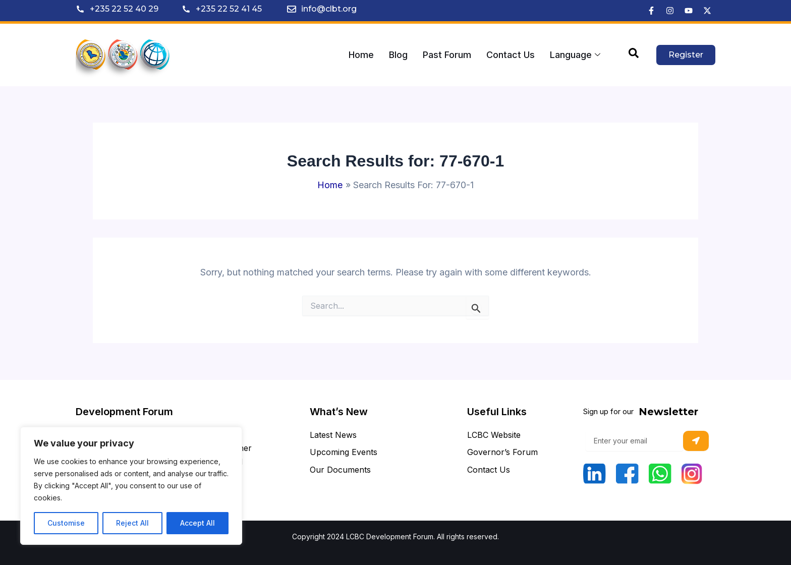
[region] (131, 486)
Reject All (132, 523)
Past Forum (447, 54)
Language (575, 54)
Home (361, 54)
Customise (66, 523)
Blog (398, 54)
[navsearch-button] (634, 55)
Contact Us (510, 54)
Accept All (197, 523)
